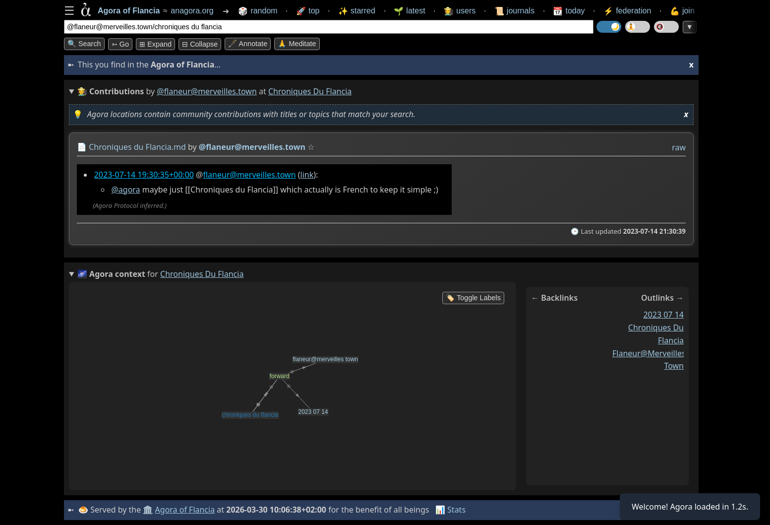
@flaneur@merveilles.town (207, 91)
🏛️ (148, 509)
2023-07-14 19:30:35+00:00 (144, 174)
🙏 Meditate (297, 44)
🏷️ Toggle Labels (473, 298)
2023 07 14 (663, 314)
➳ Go (120, 44)
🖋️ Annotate (247, 44)
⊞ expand (155, 44)
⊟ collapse (200, 44)
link (307, 174)
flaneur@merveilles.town (249, 174)
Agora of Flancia (185, 509)
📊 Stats (450, 509)
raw (679, 147)
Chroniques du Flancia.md (137, 146)
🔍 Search (84, 44)
